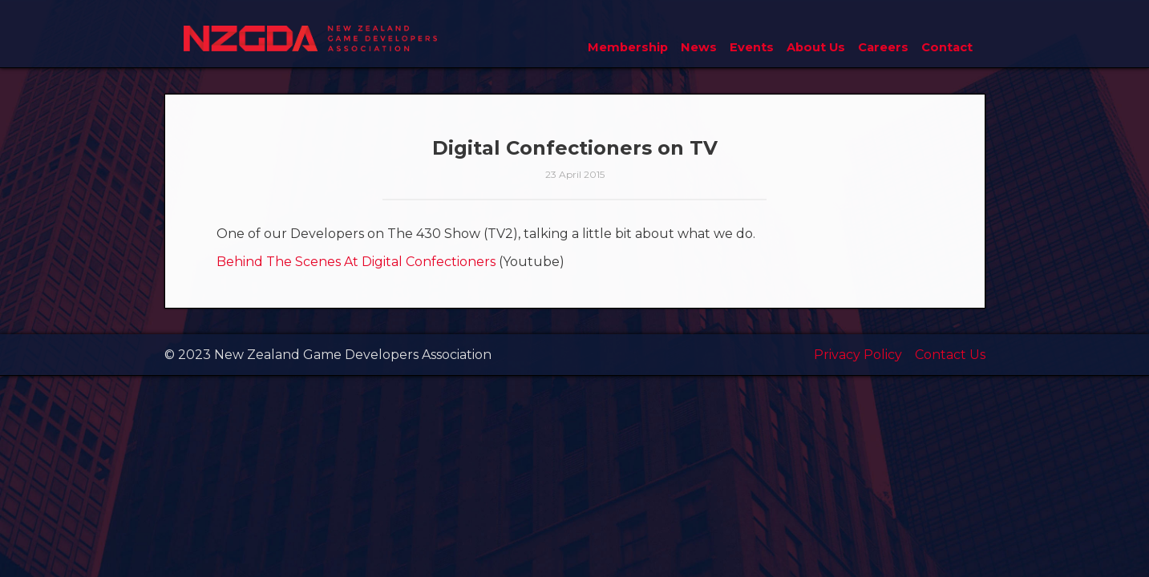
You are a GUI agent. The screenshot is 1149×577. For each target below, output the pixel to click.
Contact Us (950, 354)
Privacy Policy (858, 354)
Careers (883, 47)
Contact (947, 47)
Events (752, 47)
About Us (816, 47)
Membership (628, 47)
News (699, 47)
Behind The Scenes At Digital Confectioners (356, 261)
